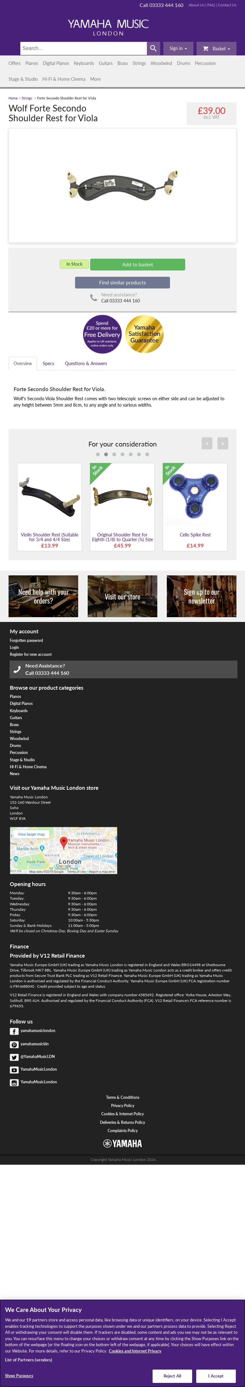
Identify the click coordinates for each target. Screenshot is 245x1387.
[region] (122, 1343)
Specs (48, 363)
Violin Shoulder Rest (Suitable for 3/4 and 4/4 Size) (49, 537)
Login (14, 647)
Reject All (172, 1375)
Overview (23, 363)
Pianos (31, 63)
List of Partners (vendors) (28, 1359)
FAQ (211, 5)
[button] (178, 48)
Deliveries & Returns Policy (122, 1122)
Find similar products (122, 282)
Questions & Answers (86, 363)
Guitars (106, 63)
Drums (183, 63)
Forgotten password (26, 640)
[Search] (83, 48)
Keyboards (84, 63)
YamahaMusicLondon (39, 1069)
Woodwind (161, 63)
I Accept (215, 1375)
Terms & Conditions (122, 1097)
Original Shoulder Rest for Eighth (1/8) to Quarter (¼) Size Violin (122, 539)
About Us (196, 5)
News (14, 773)
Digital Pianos (56, 63)
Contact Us (227, 5)
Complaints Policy (123, 1130)
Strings (139, 63)
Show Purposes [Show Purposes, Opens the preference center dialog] (19, 1375)
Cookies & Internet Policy (122, 1114)
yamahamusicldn (35, 1044)
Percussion (205, 63)
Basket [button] (216, 48)
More (95, 79)
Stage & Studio (23, 79)
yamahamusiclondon (38, 1030)
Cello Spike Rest (195, 534)
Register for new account (31, 654)
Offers (15, 63)
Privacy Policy (122, 1105)
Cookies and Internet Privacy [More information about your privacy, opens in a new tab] (135, 1350)
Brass (122, 63)
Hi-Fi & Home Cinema (63, 79)
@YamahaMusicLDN (38, 1056)
